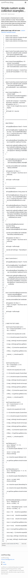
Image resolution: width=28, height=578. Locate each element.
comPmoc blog (7, 2)
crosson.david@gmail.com (7, 559)
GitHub (4, 545)
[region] (14, 288)
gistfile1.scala (6, 543)
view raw (24, 543)
